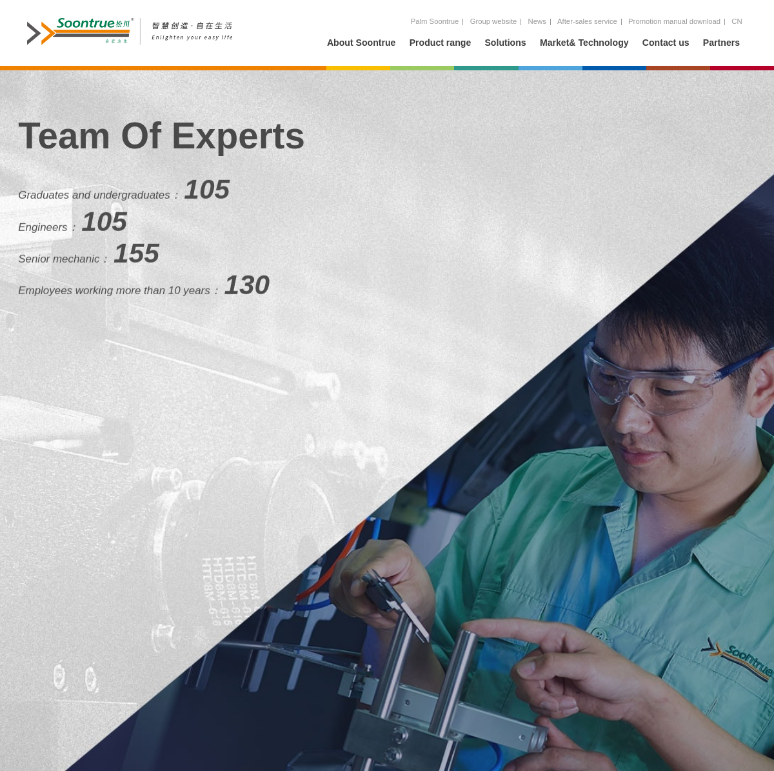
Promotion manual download (674, 21)
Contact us (666, 42)
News (537, 21)
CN (736, 21)
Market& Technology (584, 42)
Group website (493, 21)
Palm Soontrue (435, 21)
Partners (721, 42)
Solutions (505, 42)
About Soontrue (361, 42)
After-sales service (587, 21)
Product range (440, 42)
